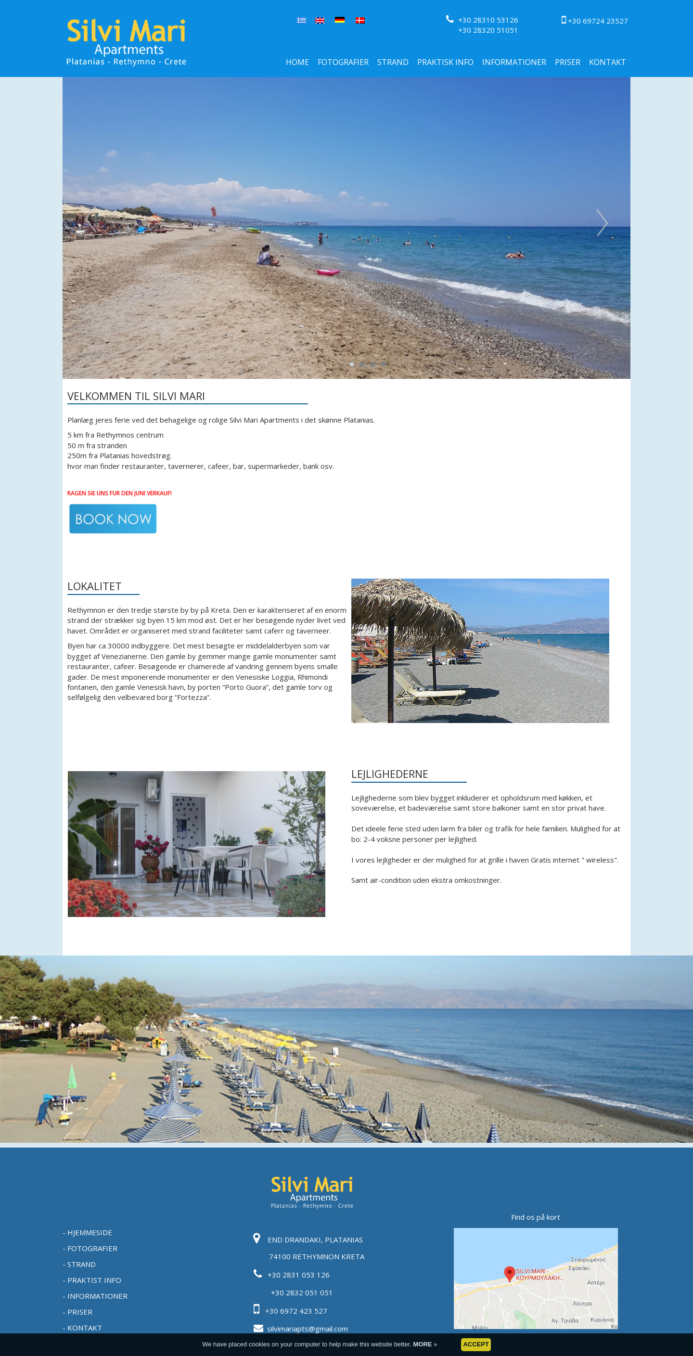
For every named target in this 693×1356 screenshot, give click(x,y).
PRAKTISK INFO (445, 62)
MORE (423, 1347)
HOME (297, 62)
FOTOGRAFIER (343, 62)
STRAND (393, 62)
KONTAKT (607, 62)
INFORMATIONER (514, 62)
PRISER (567, 62)
